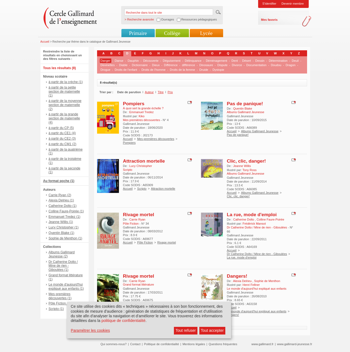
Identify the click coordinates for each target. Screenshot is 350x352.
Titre (161, 92)
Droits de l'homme (153, 69)
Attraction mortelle (144, 161)
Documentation (256, 65)
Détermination (278, 60)
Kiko (141, 116)
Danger (105, 60)
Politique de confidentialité (161, 344)
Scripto (141, 188)
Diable (123, 65)
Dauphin (133, 60)
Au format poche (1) (58, 181)
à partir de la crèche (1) (66, 82)
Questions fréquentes (223, 344)
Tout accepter (212, 330)
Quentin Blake (242, 108)
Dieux (156, 65)
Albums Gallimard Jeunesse (259, 131)
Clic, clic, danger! (246, 161)
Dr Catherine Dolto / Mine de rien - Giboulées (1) (63, 266)
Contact (135, 344)
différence (188, 65)
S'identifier (269, 3)
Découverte (150, 60)
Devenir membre (293, 3)
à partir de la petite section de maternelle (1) (64, 92)
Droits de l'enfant (126, 69)
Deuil (295, 60)
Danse (119, 60)
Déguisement (171, 60)
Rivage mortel (138, 214)
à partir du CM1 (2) (63, 144)
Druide (203, 69)
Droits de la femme (182, 69)
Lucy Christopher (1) (64, 227)
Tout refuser (186, 330)
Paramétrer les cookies (90, 330)
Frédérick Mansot (254, 223)
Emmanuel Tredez (141, 112)
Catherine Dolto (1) (63, 206)
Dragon (291, 65)
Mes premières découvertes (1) (60, 296)
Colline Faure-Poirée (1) (66, 211)
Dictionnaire (140, 65)
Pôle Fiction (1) (60, 303)
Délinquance (193, 60)
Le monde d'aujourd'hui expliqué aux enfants (257, 311)
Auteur (149, 92)
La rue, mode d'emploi (252, 214)
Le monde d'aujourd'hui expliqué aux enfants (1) (66, 287)
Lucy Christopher (140, 166)
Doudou (276, 65)
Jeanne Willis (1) (61, 222)
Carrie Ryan (137, 219)
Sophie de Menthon (267, 281)
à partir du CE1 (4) (62, 133)
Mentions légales (193, 344)
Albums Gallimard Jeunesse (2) (62, 254)
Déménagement (216, 60)
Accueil (44, 41)
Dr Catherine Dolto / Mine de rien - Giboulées (257, 254)
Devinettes (108, 65)
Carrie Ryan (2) (60, 195)
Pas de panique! (245, 103)
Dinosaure (206, 65)
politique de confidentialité (123, 320)
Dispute (222, 65)
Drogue (105, 69)
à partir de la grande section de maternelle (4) (64, 118)
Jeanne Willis (242, 166)
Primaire (138, 33)
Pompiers (134, 103)
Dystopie (218, 69)
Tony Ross (249, 170)
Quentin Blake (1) (61, 233)
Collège (172, 33)
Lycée (206, 33)
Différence (171, 65)
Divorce (237, 65)
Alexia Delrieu (242, 281)
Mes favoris (269, 19)
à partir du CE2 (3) (62, 138)
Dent (235, 60)
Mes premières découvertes (155, 138)
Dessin (260, 60)
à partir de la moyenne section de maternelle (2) (65, 105)
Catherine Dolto (244, 219)
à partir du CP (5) (61, 128)
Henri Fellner (251, 284)
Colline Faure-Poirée (270, 219)
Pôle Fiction (145, 242)
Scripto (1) (56, 309)
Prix (170, 92)
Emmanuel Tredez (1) (64, 217)
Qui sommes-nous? (114, 344)
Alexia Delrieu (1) (61, 200)
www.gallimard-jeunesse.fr (294, 344)
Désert (246, 60)
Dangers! (237, 276)
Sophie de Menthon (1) (65, 238)
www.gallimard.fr (263, 344)
